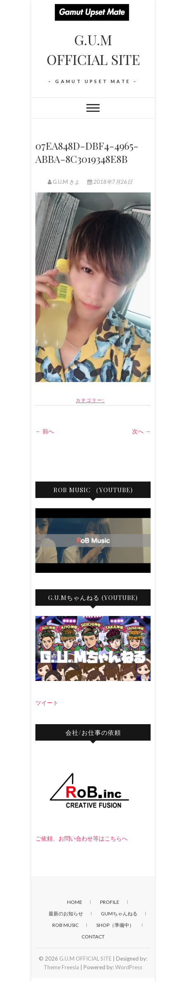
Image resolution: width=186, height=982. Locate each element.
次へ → (141, 431)
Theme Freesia (61, 967)
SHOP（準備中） (115, 925)
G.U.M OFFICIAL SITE (93, 49)
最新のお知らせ (66, 913)
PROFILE (109, 902)
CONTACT (93, 936)
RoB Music (65, 925)
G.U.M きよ (64, 181)
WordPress (128, 967)
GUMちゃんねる (119, 913)
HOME (74, 902)
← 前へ (44, 431)
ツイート (46, 702)
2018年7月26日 (110, 181)
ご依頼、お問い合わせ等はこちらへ (81, 838)
